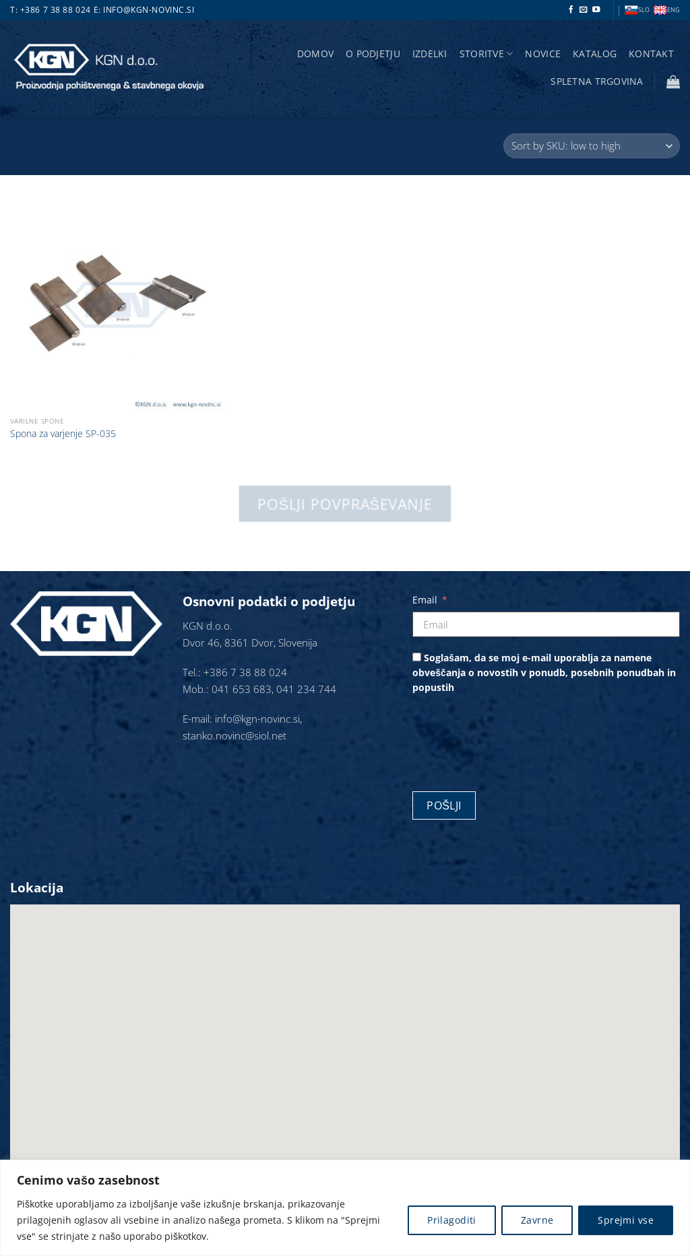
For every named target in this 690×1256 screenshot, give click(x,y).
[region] (345, 1208)
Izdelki (429, 53)
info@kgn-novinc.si (148, 10)
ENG (667, 10)
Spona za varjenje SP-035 (63, 434)
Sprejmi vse (626, 1220)
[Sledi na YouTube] (596, 10)
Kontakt (651, 53)
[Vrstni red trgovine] (591, 145)
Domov (315, 53)
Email (424, 599)
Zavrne (537, 1220)
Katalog (595, 53)
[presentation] (514, 738)
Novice (543, 53)
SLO (637, 10)
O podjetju (373, 53)
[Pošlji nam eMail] (583, 10)
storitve (486, 54)
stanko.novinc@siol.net (234, 736)
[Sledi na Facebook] (571, 10)
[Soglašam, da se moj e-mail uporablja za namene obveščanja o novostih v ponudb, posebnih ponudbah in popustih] (416, 657)
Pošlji (444, 805)
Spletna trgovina (597, 81)
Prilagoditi (451, 1220)
